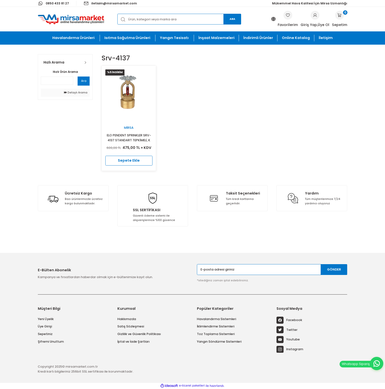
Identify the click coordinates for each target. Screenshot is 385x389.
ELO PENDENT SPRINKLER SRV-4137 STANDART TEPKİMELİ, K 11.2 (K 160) (129, 138)
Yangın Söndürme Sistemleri (219, 341)
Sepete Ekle (129, 160)
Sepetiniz (45, 334)
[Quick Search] (57, 81)
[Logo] (71, 19)
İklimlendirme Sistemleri (215, 326)
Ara (232, 19)
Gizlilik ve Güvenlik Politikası (139, 334)
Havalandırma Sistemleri (216, 319)
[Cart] (339, 19)
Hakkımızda (126, 319)
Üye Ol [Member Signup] (323, 24)
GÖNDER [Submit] (334, 269)
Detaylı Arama (75, 92)
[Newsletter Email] (272, 269)
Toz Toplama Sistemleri (216, 334)
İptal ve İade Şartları (133, 341)
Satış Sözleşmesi (130, 326)
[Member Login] (315, 15)
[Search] (179, 19)
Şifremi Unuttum (51, 341)
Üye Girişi (45, 326)
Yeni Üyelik (46, 319)
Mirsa (129, 128)
